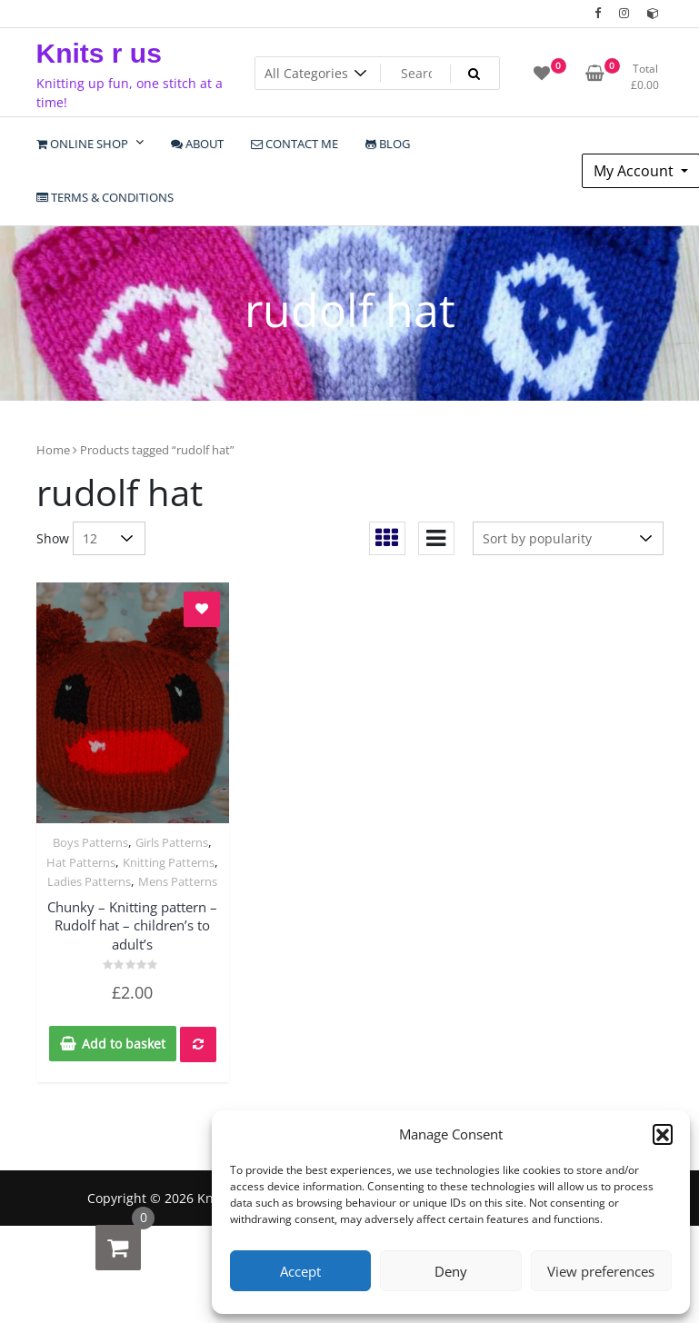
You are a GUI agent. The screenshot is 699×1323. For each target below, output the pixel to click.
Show (52, 538)
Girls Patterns (171, 842)
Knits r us (99, 53)
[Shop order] (568, 538)
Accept (300, 1271)
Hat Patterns (80, 862)
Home (53, 450)
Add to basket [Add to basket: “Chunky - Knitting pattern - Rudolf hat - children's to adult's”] (123, 1043)
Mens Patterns (177, 881)
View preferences (600, 1271)
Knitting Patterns (169, 862)
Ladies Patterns (89, 881)
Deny (450, 1271)
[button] (663, 1134)
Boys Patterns (90, 842)
